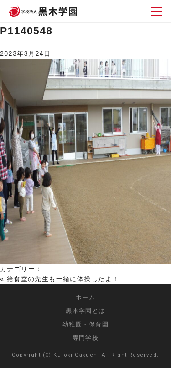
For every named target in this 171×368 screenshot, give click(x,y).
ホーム (85, 297)
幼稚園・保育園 (85, 324)
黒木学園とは (85, 310)
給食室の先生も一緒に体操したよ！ (63, 279)
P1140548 (26, 31)
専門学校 (86, 337)
